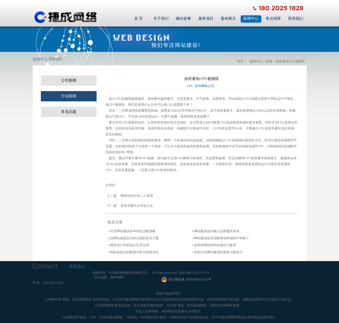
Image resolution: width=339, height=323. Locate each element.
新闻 (269, 61)
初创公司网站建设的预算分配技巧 (218, 252)
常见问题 (68, 112)
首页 (240, 61)
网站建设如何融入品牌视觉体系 (216, 231)
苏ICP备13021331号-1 (194, 273)
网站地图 (116, 277)
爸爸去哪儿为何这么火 (137, 206)
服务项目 (205, 18)
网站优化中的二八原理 (137, 196)
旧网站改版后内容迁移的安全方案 (134, 238)
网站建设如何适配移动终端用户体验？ (221, 238)
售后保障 (273, 18)
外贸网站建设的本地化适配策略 (133, 231)
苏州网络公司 (205, 86)
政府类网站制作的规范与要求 (215, 245)
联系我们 (295, 18)
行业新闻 (68, 96)
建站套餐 (183, 18)
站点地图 (100, 277)
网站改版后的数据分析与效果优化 (134, 252)
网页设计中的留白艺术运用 (129, 245)
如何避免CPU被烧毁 (290, 61)
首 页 (138, 18)
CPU (191, 86)
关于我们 (161, 18)
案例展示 (228, 18)
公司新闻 (68, 80)
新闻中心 (250, 18)
